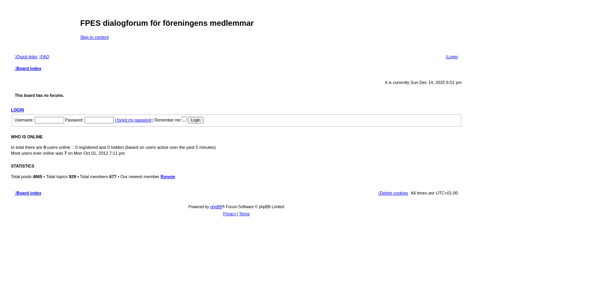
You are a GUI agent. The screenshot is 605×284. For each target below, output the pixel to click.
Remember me (171, 120)
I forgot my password (133, 120)
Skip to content (94, 37)
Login (17, 109)
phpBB (216, 207)
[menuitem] (44, 56)
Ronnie (167, 176)
